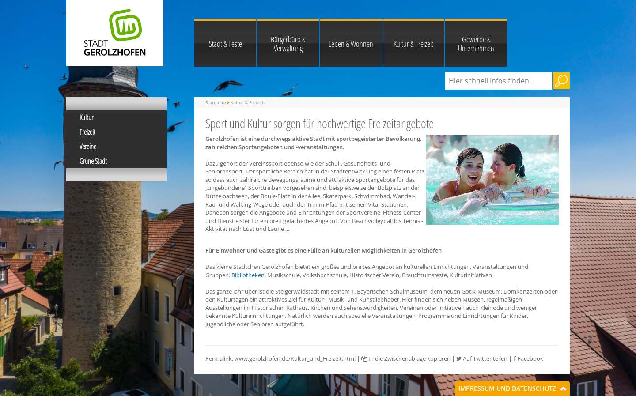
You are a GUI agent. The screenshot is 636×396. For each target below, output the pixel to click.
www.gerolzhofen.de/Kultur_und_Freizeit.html (295, 358)
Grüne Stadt (93, 161)
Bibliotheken (248, 275)
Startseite (215, 102)
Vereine (88, 146)
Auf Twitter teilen (481, 358)
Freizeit (87, 132)
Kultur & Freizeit (413, 43)
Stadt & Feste (225, 43)
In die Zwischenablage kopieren (405, 358)
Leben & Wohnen (351, 43)
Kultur (86, 117)
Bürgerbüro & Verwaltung (288, 43)
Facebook (528, 358)
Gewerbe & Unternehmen (476, 43)
